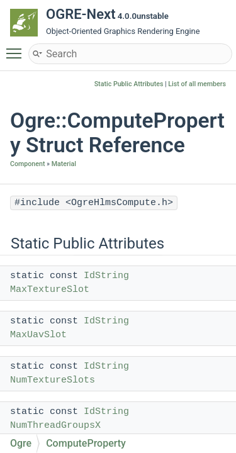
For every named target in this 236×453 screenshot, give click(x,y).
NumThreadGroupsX (55, 425)
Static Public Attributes (129, 84)
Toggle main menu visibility (17, 48)
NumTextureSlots (52, 380)
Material (64, 164)
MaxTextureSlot (49, 289)
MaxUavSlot (38, 335)
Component (27, 164)
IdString (106, 276)
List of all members (197, 84)
